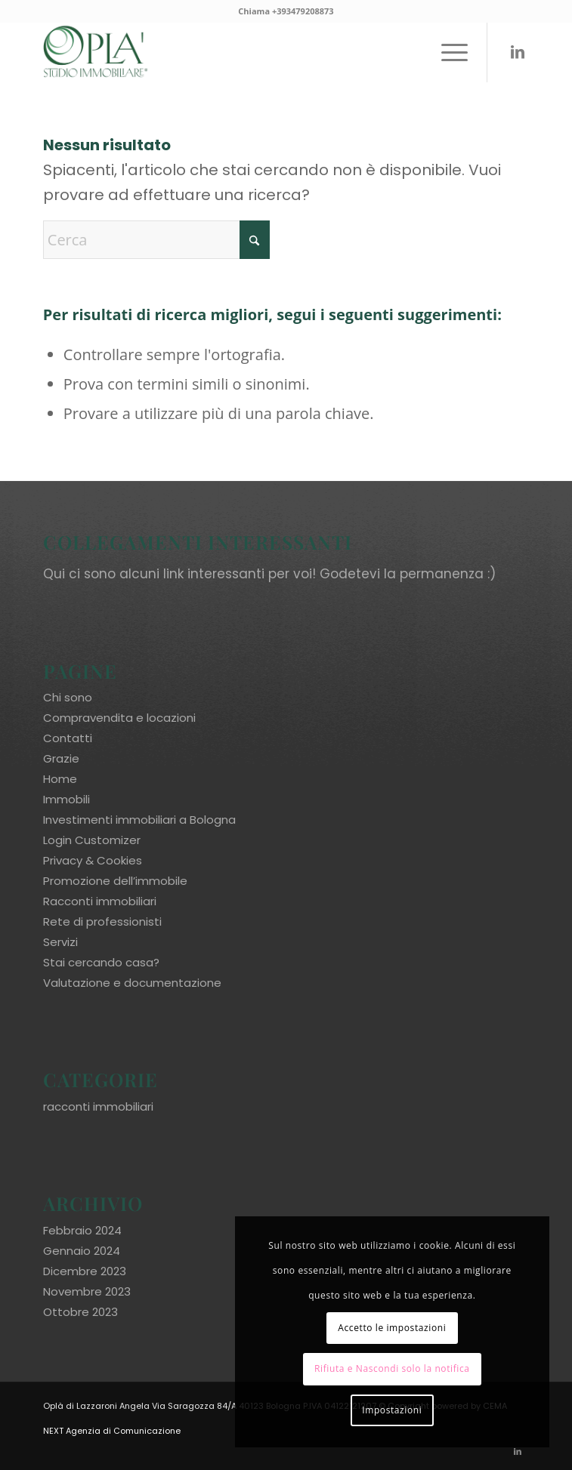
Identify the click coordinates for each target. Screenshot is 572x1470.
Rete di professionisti (102, 921)
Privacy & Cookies (92, 860)
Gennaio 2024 (81, 1251)
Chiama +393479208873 (285, 11)
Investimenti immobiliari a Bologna (139, 819)
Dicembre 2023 (84, 1271)
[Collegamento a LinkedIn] (517, 52)
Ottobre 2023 (80, 1312)
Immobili (66, 799)
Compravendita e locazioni (119, 718)
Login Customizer (92, 840)
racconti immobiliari (98, 1106)
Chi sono (67, 697)
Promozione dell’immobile (115, 881)
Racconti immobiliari (99, 901)
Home (60, 779)
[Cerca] (156, 239)
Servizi (60, 942)
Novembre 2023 (87, 1291)
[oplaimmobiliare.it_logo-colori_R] (237, 52)
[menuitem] (447, 52)
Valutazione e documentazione (132, 983)
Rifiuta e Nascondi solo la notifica (392, 1368)
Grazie (61, 758)
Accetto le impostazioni (392, 1327)
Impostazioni (392, 1410)
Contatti (67, 738)
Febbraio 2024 (82, 1230)
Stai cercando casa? (101, 962)
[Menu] (447, 52)
